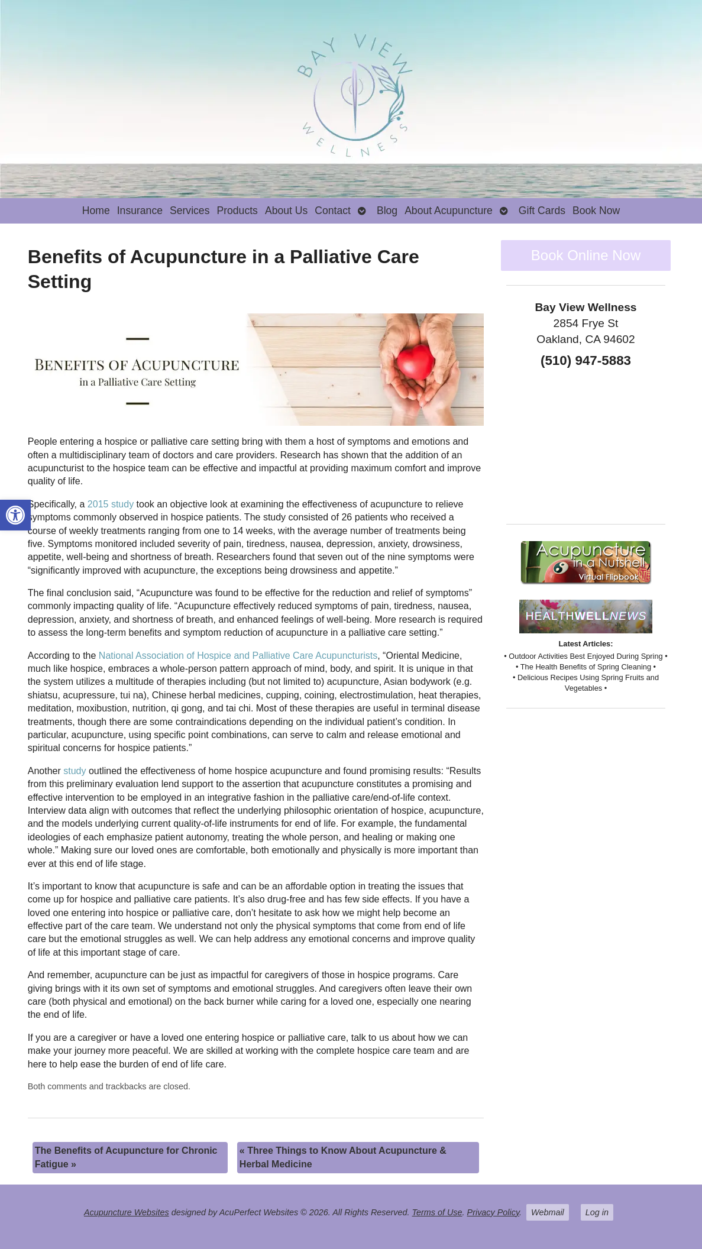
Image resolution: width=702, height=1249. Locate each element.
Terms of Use (437, 1212)
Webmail (547, 1212)
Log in (597, 1212)
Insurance (140, 210)
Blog (387, 210)
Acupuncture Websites (126, 1212)
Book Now (596, 210)
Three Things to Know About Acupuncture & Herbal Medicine (343, 1157)
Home (96, 210)
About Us (286, 210)
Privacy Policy (493, 1212)
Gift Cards (542, 210)
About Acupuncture (449, 210)
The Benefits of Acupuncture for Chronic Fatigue (126, 1157)
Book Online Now (585, 255)
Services (189, 210)
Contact (333, 210)
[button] (15, 515)
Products (236, 210)
